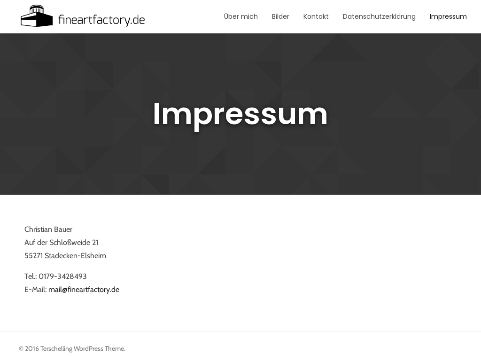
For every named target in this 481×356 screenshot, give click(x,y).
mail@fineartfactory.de (83, 289)
